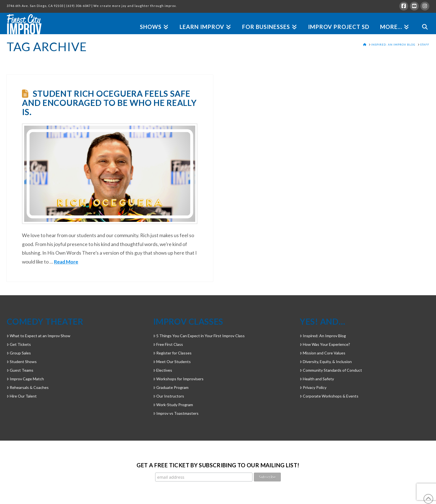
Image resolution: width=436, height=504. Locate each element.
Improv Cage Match (25, 378)
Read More (66, 262)
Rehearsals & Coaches (28, 387)
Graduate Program (171, 387)
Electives (162, 370)
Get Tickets (19, 344)
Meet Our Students (172, 361)
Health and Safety (317, 378)
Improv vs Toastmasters (176, 413)
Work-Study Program (173, 404)
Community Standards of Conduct (331, 370)
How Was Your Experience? (325, 344)
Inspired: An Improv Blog (323, 335)
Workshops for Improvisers (178, 378)
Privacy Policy (313, 387)
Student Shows (22, 361)
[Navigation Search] (422, 20)
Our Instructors (168, 396)
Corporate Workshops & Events (329, 396)
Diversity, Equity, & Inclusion (326, 361)
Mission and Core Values (322, 353)
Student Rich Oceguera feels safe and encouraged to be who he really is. (109, 102)
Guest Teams (20, 370)
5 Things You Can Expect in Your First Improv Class (199, 335)
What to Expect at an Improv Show (38, 335)
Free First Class (168, 344)
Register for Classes (172, 353)
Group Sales (19, 353)
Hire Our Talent (22, 396)
